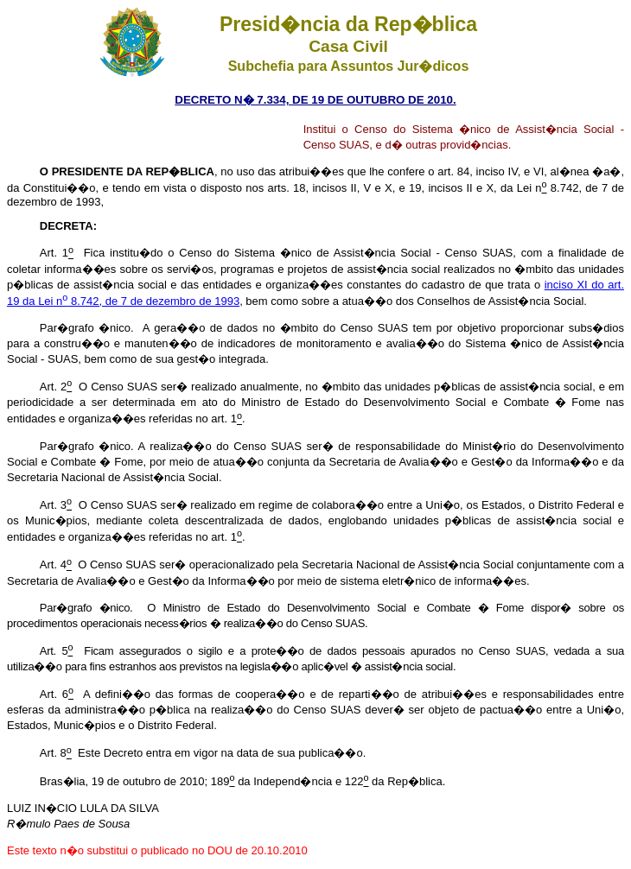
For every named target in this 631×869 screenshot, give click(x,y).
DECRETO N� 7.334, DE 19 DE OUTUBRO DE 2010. (315, 99)
